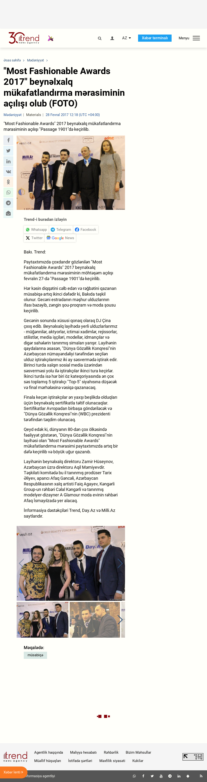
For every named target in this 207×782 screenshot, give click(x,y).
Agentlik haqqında (48, 752)
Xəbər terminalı (155, 38)
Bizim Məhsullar (138, 752)
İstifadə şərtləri (80, 761)
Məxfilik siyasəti (112, 761)
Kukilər (137, 761)
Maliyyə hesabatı (83, 752)
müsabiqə (35, 655)
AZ (124, 38)
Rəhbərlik (111, 752)
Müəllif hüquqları (47, 761)
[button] (8, 140)
